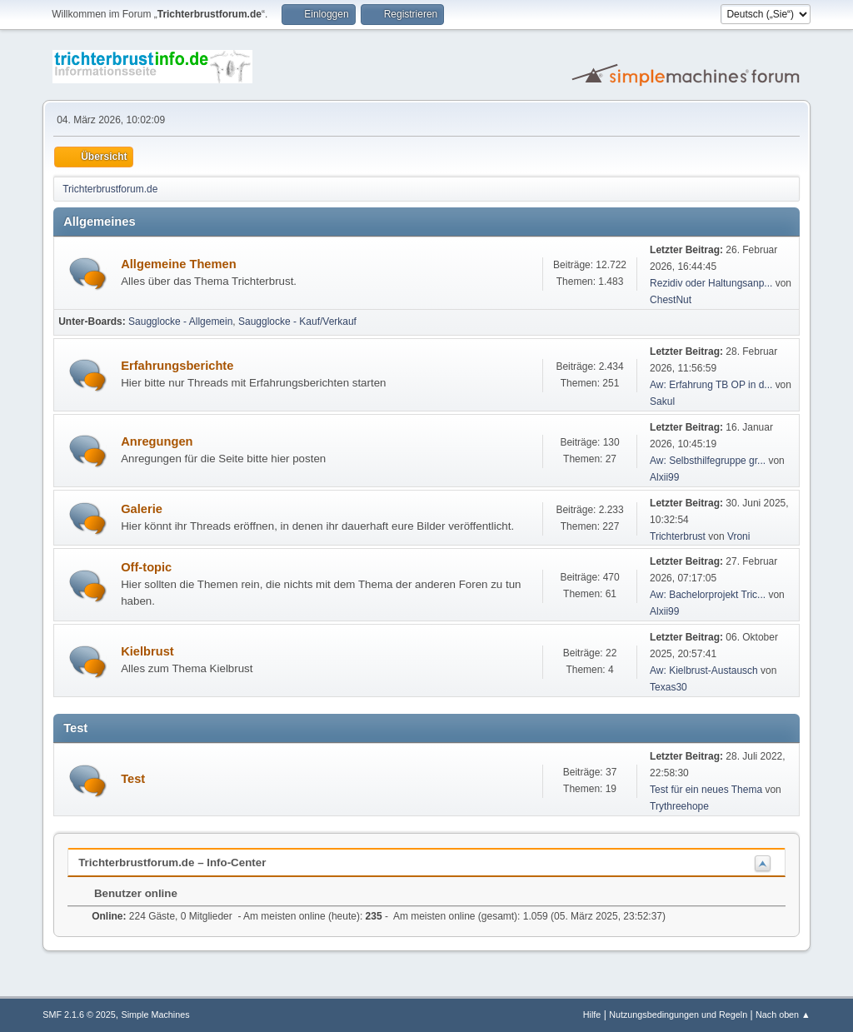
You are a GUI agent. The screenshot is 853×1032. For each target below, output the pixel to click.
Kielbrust (147, 651)
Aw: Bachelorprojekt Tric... (708, 595)
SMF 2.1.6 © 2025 (79, 1015)
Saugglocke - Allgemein (180, 321)
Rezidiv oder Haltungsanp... (711, 283)
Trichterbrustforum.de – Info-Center (172, 862)
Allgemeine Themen (178, 264)
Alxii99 (664, 477)
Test (133, 778)
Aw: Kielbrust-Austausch (704, 670)
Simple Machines (156, 1015)
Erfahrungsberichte (177, 365)
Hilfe (592, 1015)
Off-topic (146, 567)
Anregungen (156, 441)
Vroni (739, 536)
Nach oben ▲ (783, 1015)
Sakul (662, 401)
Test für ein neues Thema (706, 789)
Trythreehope (679, 806)
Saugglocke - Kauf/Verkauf (297, 321)
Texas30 (668, 687)
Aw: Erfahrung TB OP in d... (711, 385)
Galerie (141, 509)
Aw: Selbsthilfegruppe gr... (708, 460)
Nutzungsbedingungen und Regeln (678, 1015)
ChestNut (670, 300)
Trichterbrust (678, 536)
